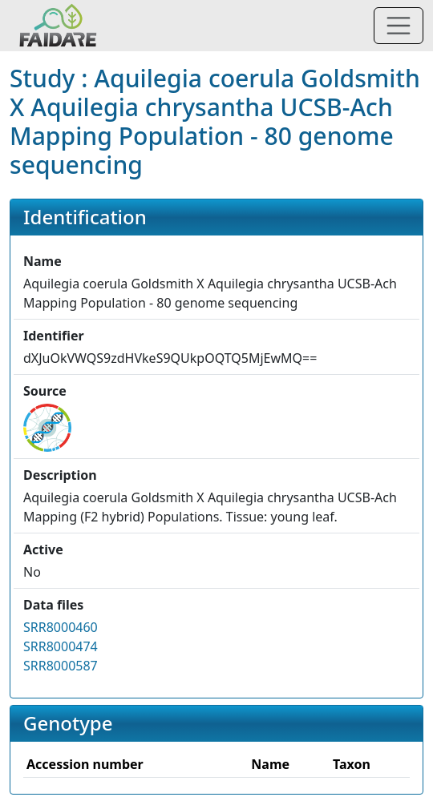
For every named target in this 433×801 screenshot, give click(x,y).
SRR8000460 (60, 627)
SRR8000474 (60, 646)
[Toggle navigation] (398, 25)
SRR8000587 (60, 665)
